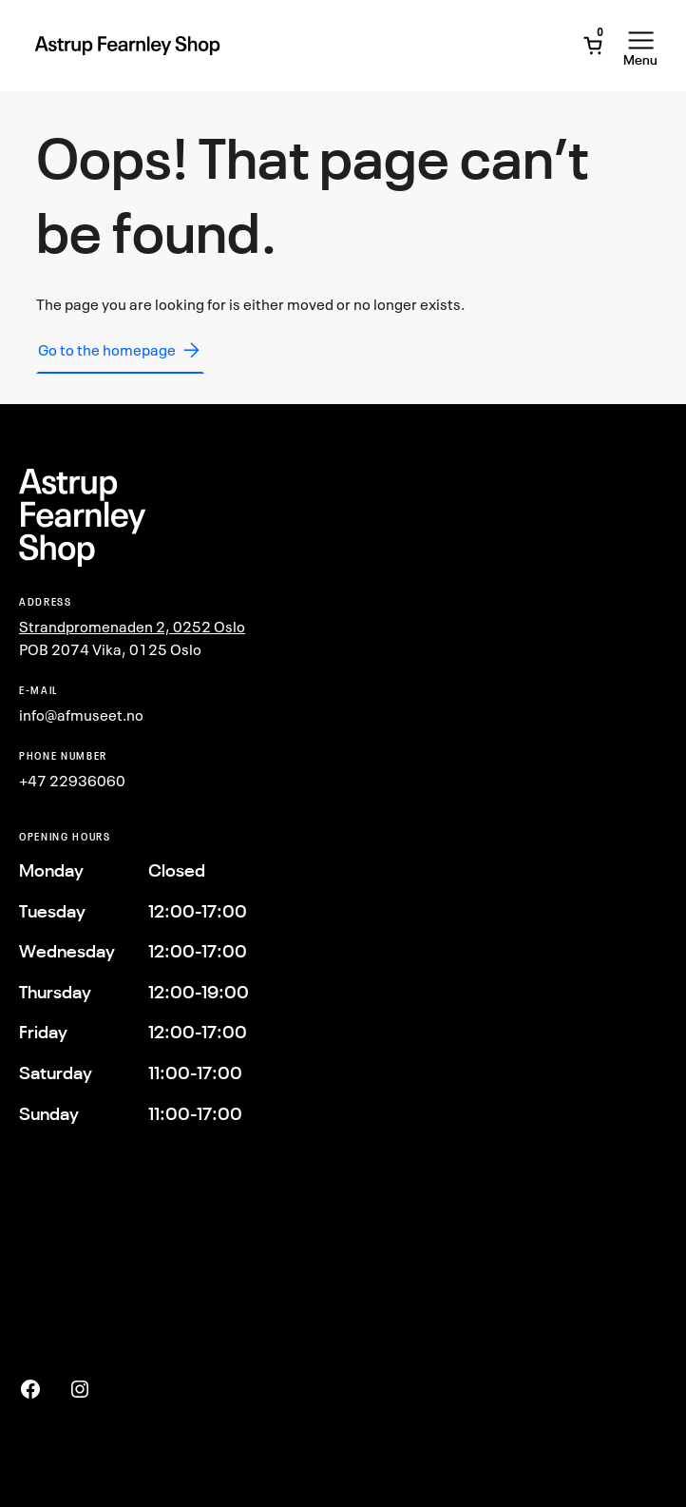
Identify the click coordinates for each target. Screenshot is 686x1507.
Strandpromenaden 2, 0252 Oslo (132, 626)
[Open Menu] (640, 45)
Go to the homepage (120, 349)
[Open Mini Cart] (593, 45)
